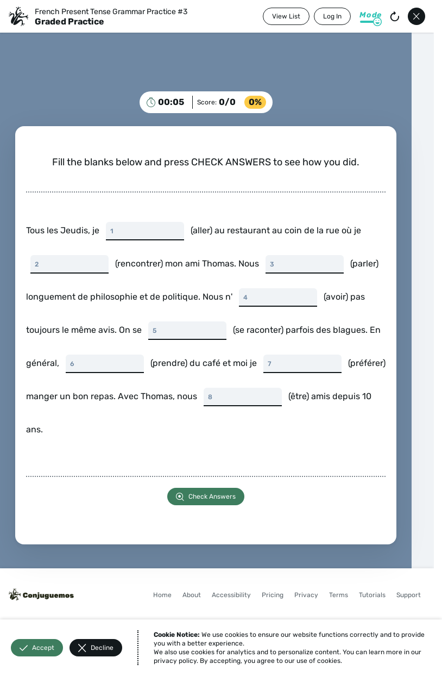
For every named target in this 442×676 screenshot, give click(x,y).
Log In (332, 16)
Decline (95, 648)
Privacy (306, 595)
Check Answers (206, 497)
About (191, 595)
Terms (338, 595)
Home (162, 595)
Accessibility (231, 595)
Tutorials (372, 595)
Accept (37, 648)
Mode (370, 15)
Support (408, 595)
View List (286, 16)
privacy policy (175, 661)
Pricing (272, 595)
